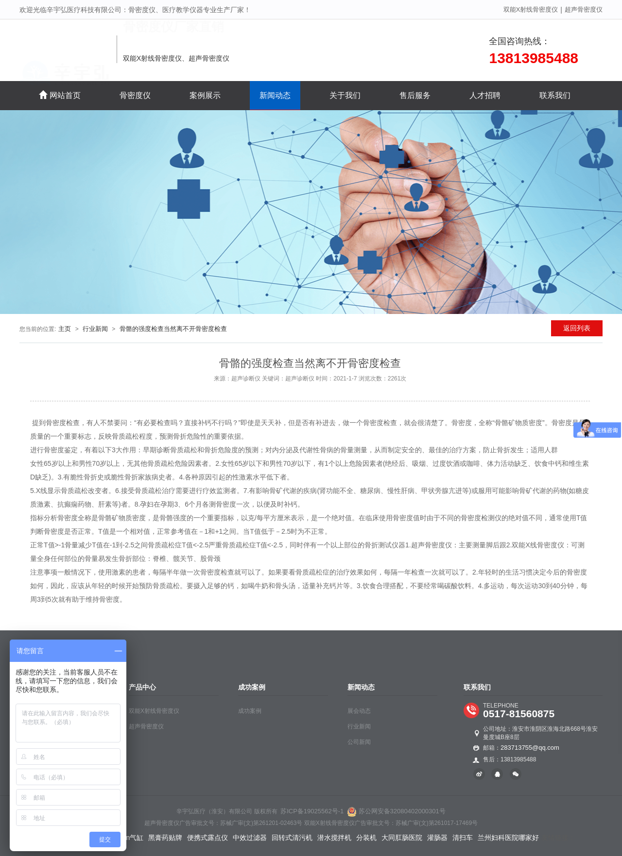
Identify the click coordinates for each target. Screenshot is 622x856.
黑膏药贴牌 (165, 837)
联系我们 (554, 95)
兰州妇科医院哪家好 (508, 837)
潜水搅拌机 (334, 837)
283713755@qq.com (530, 747)
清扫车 (462, 837)
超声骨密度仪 (584, 9)
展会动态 (359, 711)
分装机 (366, 837)
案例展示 (205, 95)
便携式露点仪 (207, 837)
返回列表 (576, 328)
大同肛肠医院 (401, 837)
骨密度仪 (135, 95)
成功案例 (249, 711)
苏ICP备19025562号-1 (312, 811)
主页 (64, 328)
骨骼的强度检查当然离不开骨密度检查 (173, 328)
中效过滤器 (250, 837)
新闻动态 (275, 95)
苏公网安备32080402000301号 (396, 811)
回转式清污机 (292, 837)
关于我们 (345, 95)
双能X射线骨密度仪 (530, 9)
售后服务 (415, 95)
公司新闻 (359, 742)
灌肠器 (437, 837)
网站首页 (60, 94)
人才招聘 (485, 95)
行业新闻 (95, 328)
